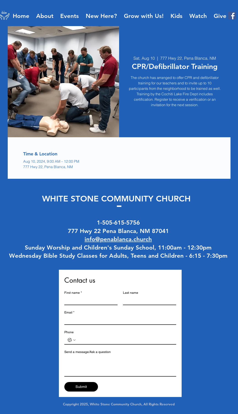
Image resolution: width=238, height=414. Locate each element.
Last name (130, 292)
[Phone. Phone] (124, 340)
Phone (69, 332)
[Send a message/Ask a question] (120, 366)
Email (69, 312)
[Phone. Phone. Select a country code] (71, 340)
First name (73, 293)
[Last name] (148, 300)
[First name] (89, 300)
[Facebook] (232, 15)
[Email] (118, 320)
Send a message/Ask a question (87, 352)
